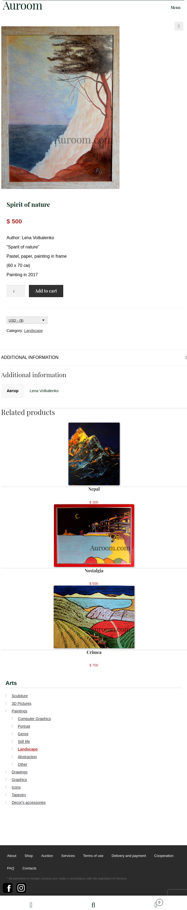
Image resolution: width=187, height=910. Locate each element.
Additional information (30, 357)
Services (68, 856)
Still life (24, 741)
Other (22, 764)
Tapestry (19, 795)
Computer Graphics (34, 719)
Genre (23, 734)
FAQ (10, 868)
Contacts (29, 868)
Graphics (19, 779)
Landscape (33, 330)
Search (93, 903)
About (11, 856)
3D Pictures (21, 703)
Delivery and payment (129, 856)
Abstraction (27, 757)
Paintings (20, 711)
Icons (16, 787)
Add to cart (46, 291)
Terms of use (93, 856)
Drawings (20, 772)
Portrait (24, 726)
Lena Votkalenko (44, 391)
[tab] (94, 358)
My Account (31, 903)
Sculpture (20, 696)
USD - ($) (16, 320)
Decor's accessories (29, 802)
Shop (29, 856)
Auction (47, 856)
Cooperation (164, 856)
